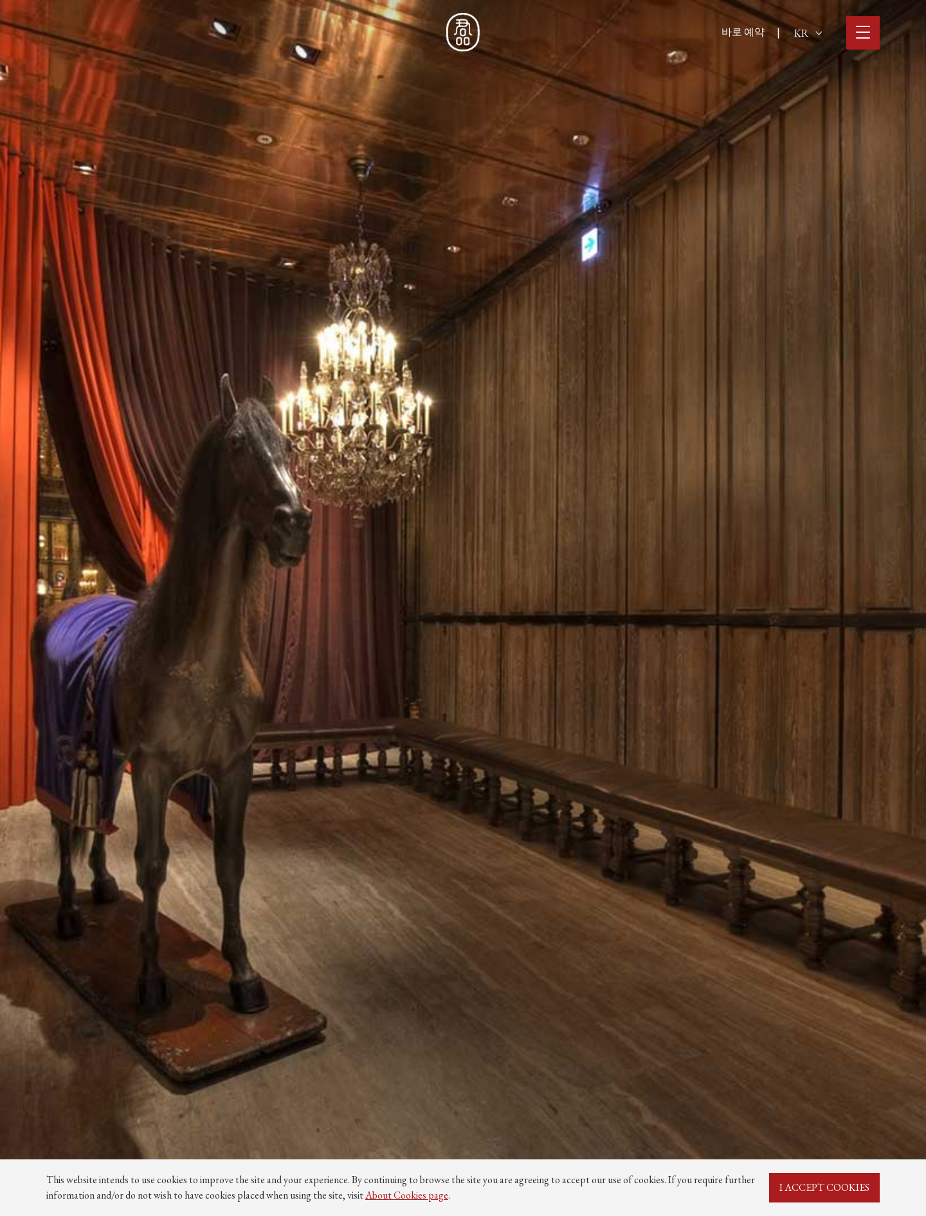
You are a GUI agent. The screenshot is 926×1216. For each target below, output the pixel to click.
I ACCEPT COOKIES (824, 1187)
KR (808, 33)
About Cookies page (406, 1195)
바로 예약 (743, 32)
